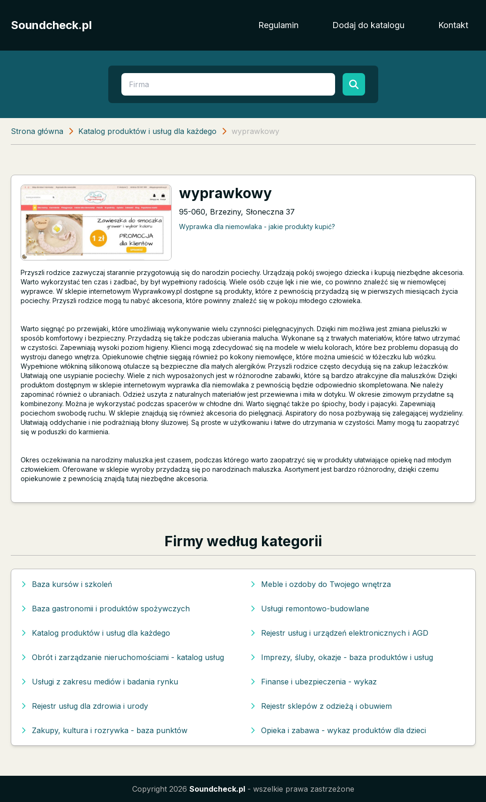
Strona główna (37, 131)
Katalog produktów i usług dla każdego (147, 131)
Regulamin (278, 25)
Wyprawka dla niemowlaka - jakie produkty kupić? (257, 226)
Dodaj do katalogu (368, 25)
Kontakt (453, 25)
